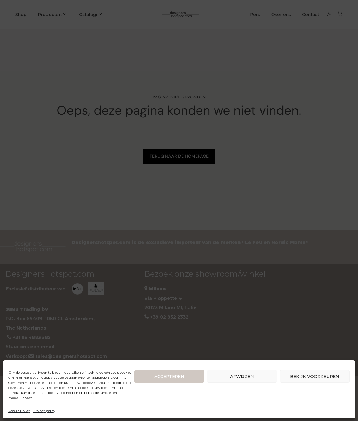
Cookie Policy (19, 411)
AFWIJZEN (242, 376)
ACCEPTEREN (169, 376)
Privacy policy (44, 411)
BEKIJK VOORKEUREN (314, 376)
